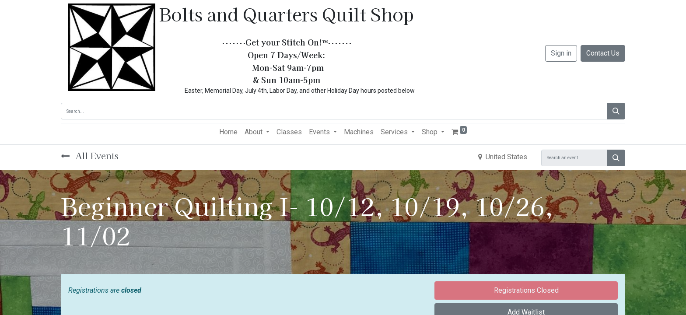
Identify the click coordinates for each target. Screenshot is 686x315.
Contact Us (603, 53)
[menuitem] (228, 132)
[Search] (616, 111)
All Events (90, 155)
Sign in (561, 53)
